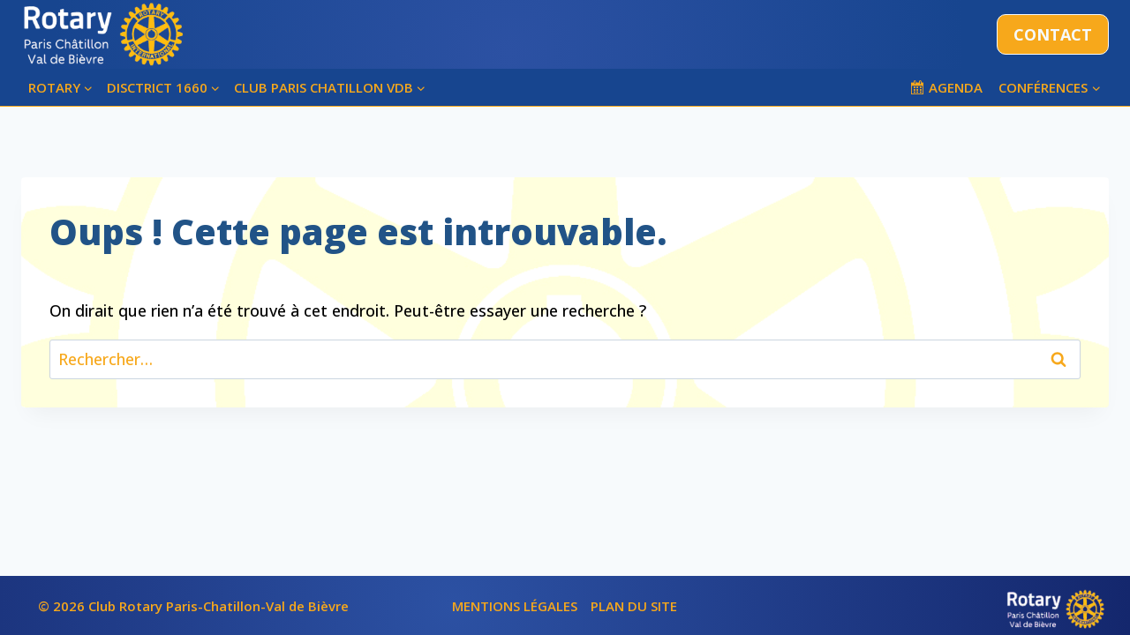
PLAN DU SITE (634, 606)
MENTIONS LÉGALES (514, 606)
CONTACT (1052, 34)
